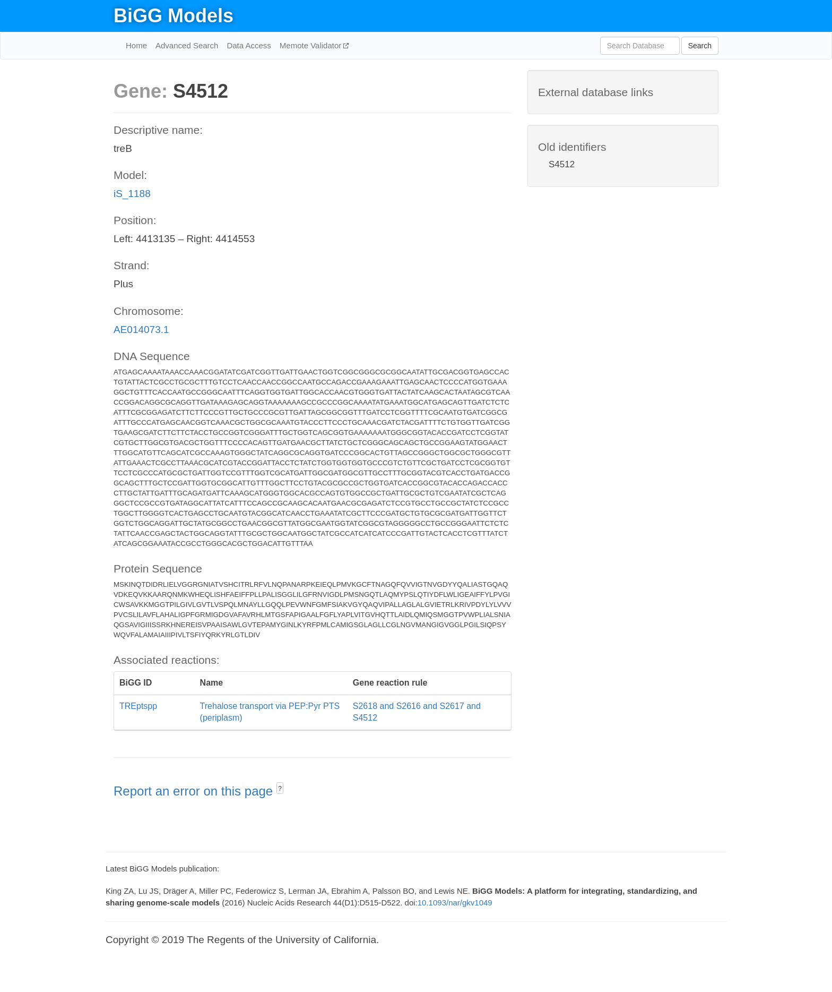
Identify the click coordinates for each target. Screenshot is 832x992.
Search (700, 45)
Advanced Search (186, 45)
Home (136, 45)
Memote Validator (312, 45)
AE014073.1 (141, 329)
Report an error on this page (195, 791)
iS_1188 (132, 193)
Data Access (249, 45)
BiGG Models (173, 16)
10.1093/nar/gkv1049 (455, 902)
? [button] (280, 788)
